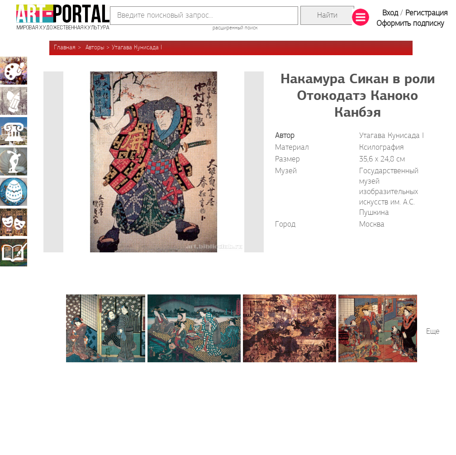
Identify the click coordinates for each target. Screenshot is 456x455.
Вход (390, 13)
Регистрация (426, 13)
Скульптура (13, 161)
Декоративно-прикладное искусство (13, 192)
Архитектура (13, 131)
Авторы (95, 47)
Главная (65, 47)
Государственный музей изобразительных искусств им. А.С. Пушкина (388, 192)
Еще (433, 331)
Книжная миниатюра (13, 252)
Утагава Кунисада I (137, 47)
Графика (13, 101)
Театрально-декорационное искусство (13, 222)
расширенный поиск (235, 28)
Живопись (13, 71)
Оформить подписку (410, 23)
